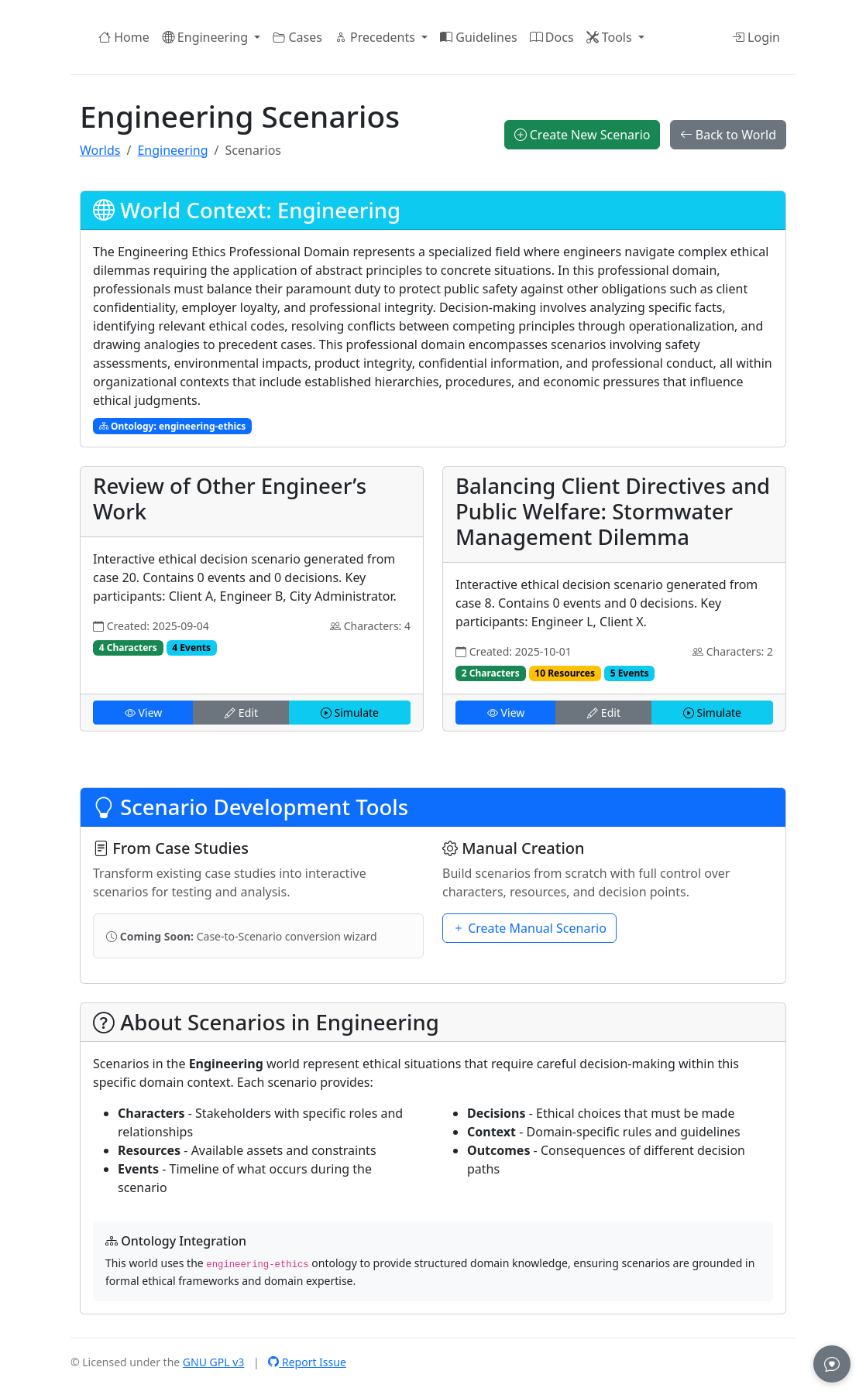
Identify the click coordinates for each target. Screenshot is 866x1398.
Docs (552, 37)
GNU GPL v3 (213, 1362)
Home (123, 37)
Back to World (728, 134)
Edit (241, 712)
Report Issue (307, 1362)
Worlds (100, 150)
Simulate (350, 712)
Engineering (172, 150)
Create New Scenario (582, 134)
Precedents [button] (376, 37)
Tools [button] (610, 37)
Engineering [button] (206, 37)
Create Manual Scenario (529, 928)
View (143, 712)
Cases (297, 37)
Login (756, 37)
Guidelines (478, 37)
